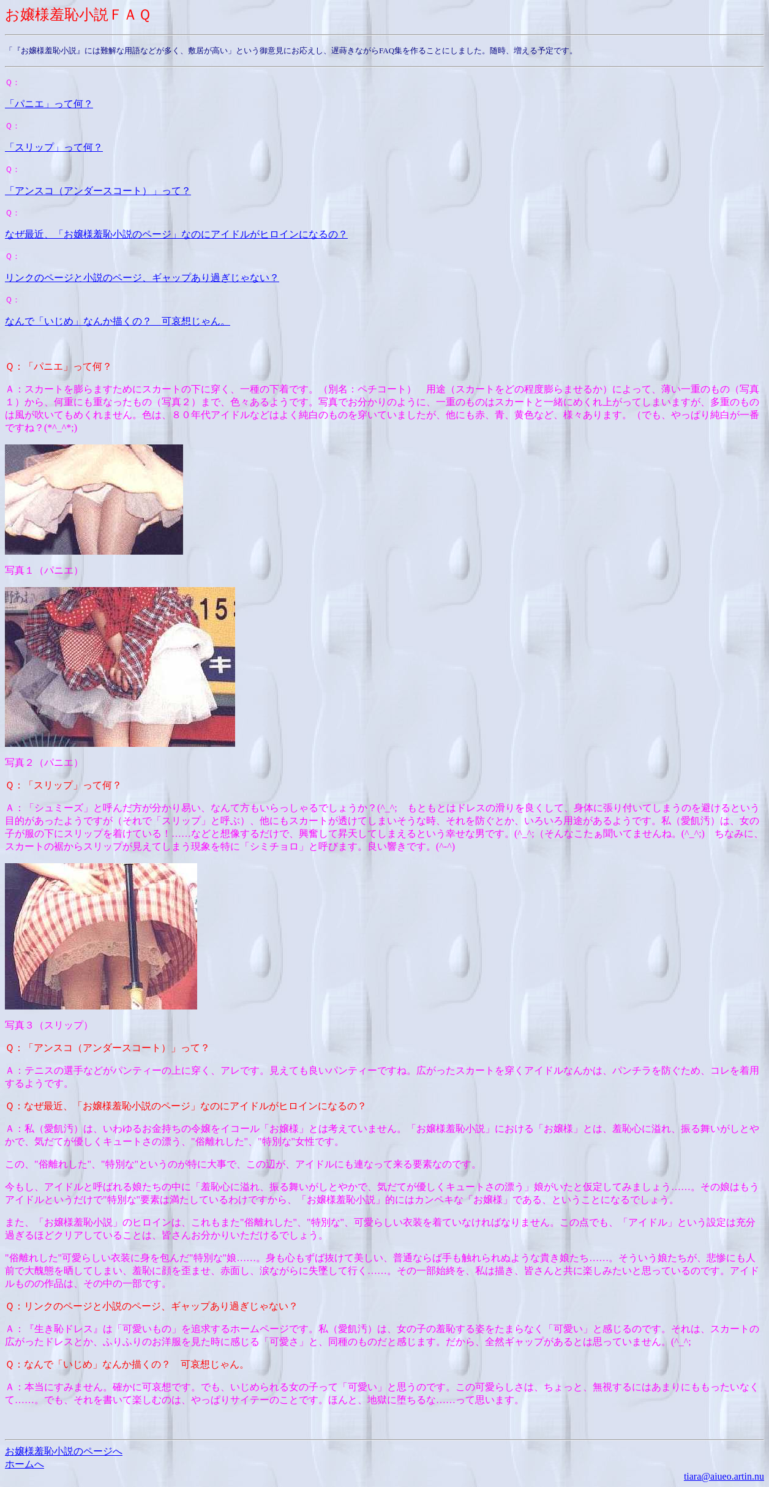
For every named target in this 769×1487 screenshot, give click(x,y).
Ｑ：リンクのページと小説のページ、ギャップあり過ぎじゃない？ (151, 1306)
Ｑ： (12, 82)
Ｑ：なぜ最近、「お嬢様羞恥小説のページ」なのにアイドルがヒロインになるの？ (186, 1106)
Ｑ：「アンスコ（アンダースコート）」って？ (107, 1048)
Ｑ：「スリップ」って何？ (63, 785)
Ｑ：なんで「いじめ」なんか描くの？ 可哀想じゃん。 (127, 1364)
